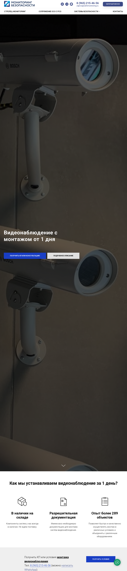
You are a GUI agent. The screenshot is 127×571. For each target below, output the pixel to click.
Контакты (118, 11)
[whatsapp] (71, 4)
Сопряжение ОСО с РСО (50, 11)
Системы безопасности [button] (86, 11)
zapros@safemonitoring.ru (87, 6)
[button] (113, 4)
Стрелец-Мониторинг (15, 11)
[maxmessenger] (62, 4)
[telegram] (66, 4)
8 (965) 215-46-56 (88, 3)
